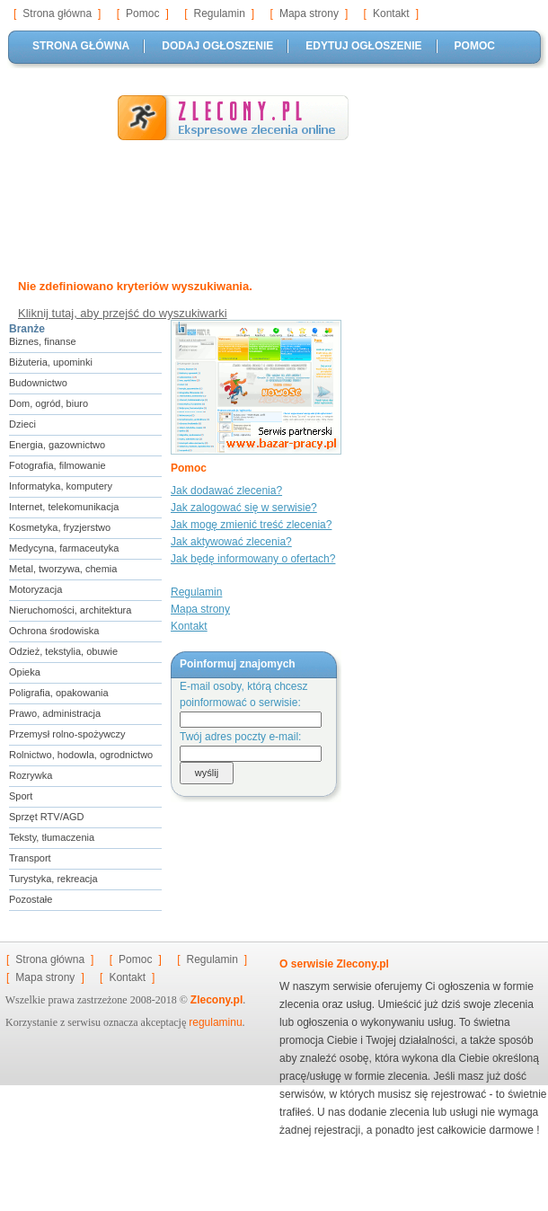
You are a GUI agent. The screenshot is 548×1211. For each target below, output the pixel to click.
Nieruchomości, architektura (70, 610)
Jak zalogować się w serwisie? (244, 507)
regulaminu (215, 1022)
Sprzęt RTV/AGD (46, 816)
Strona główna (57, 13)
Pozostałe (30, 899)
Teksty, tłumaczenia (51, 837)
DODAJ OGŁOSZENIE (217, 46)
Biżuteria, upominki (51, 362)
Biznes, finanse (42, 341)
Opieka (24, 672)
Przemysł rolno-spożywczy (67, 734)
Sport (20, 796)
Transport (30, 858)
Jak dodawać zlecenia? (226, 490)
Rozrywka (30, 775)
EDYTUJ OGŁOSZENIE (363, 46)
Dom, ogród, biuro (48, 403)
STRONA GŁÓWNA (80, 46)
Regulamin (218, 13)
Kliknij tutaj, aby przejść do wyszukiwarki (122, 313)
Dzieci (22, 424)
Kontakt (391, 13)
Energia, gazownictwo (57, 444)
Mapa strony (309, 13)
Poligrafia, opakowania (59, 692)
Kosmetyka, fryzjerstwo (59, 527)
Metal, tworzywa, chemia (63, 568)
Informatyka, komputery (60, 486)
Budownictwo (38, 382)
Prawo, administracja (55, 713)
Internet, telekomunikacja (64, 506)
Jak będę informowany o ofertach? (253, 558)
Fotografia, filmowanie (57, 465)
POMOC (475, 46)
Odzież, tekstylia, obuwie (63, 651)
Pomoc (142, 13)
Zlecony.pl (216, 1000)
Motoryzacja (35, 589)
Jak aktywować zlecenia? (231, 541)
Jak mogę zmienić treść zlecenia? (251, 524)
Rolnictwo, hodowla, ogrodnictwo (81, 754)
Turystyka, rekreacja (53, 878)
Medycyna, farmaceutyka (64, 548)
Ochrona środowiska (54, 630)
